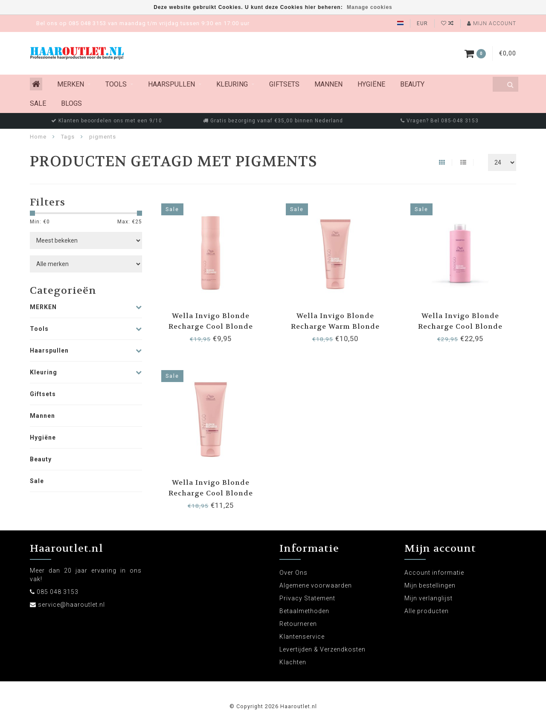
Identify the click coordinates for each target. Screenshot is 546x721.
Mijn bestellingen (430, 585)
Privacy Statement (307, 598)
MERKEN (70, 84)
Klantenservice (302, 636)
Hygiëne (371, 84)
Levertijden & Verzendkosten (322, 649)
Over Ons (293, 572)
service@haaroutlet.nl (71, 604)
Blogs (71, 103)
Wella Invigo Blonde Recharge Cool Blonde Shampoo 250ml (210, 326)
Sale (38, 103)
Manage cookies (369, 7)
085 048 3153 (57, 591)
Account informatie (434, 572)
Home (38, 136)
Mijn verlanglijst (428, 598)
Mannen (328, 84)
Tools (116, 84)
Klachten (292, 662)
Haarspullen (171, 84)
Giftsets (284, 84)
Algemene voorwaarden (315, 585)
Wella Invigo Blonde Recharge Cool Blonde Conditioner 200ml (210, 493)
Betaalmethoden (304, 611)
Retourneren (298, 623)
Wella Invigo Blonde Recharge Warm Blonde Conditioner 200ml (335, 326)
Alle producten (426, 611)
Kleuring (232, 84)
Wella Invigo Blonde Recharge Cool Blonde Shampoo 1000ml (460, 326)
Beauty (412, 84)
